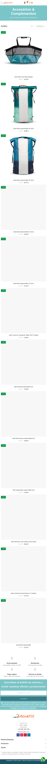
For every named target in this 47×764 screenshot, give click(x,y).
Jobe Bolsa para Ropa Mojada (23, 77)
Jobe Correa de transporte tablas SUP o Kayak (23, 335)
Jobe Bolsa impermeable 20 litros (23, 232)
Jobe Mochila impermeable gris (23, 387)
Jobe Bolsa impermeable (23, 645)
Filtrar (4, 26)
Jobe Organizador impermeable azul (23, 490)
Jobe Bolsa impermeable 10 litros (23, 283)
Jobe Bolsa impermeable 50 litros (23, 128)
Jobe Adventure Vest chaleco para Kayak (23, 541)
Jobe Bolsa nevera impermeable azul (23, 438)
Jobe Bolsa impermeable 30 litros (23, 180)
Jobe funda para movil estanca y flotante (23, 593)
